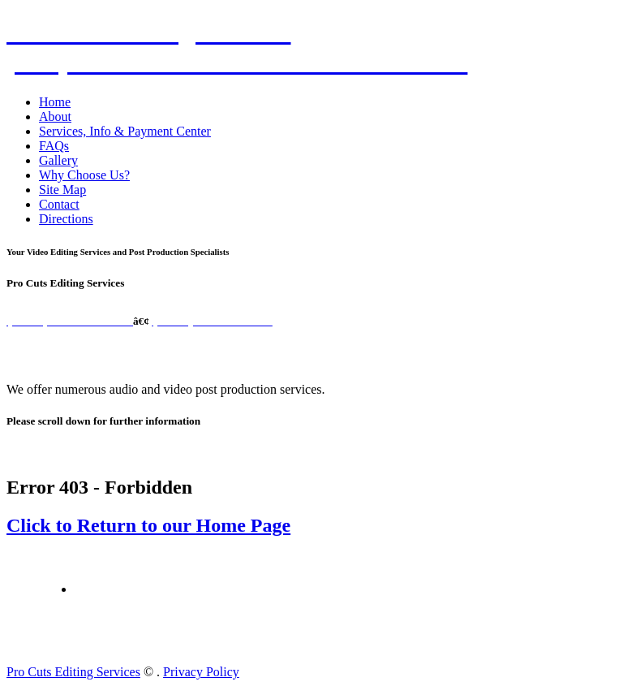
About (55, 116)
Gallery (58, 160)
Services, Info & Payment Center (125, 131)
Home (55, 102)
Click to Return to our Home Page (148, 525)
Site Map (62, 189)
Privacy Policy (201, 672)
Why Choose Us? (84, 175)
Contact (59, 204)
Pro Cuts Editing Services (73, 672)
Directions (66, 219)
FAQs (54, 146)
